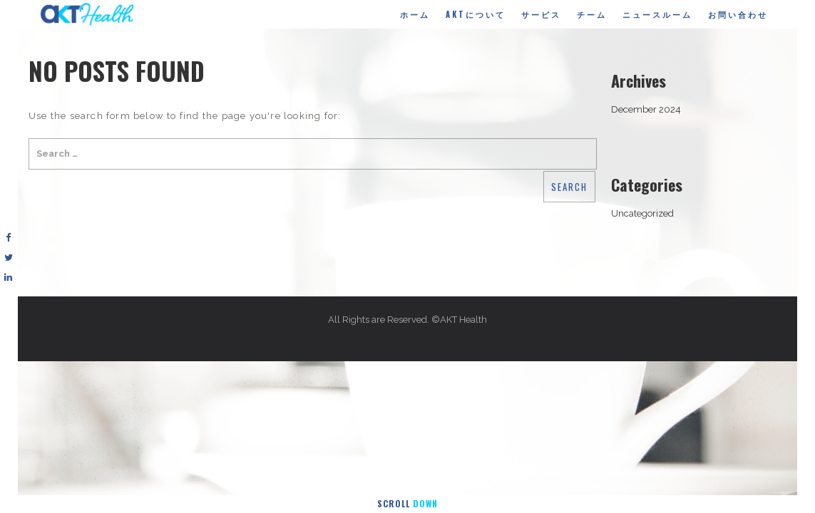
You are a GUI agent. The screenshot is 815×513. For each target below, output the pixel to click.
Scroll (407, 503)
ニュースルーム (657, 14)
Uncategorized (642, 213)
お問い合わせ (738, 14)
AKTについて (476, 14)
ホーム (415, 14)
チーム (592, 14)
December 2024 (646, 109)
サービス (541, 14)
